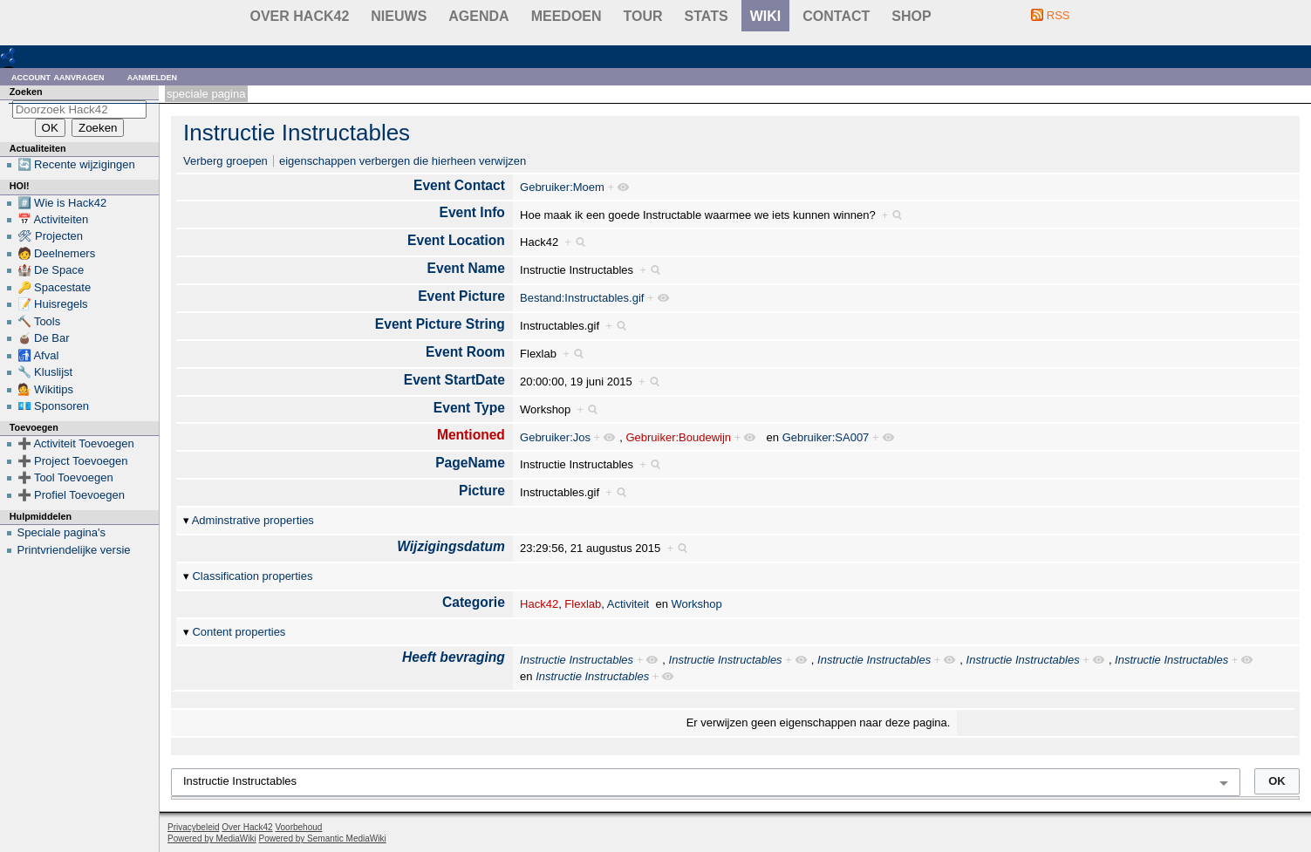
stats (706, 16)
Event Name (466, 268)
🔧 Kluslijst (45, 371)
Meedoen (566, 16)
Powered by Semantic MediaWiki (322, 838)
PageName (470, 462)
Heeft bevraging (453, 657)
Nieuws (399, 16)
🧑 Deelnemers (56, 253)
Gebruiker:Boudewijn (678, 437)
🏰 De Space (51, 269)
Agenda (478, 16)
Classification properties (252, 576)
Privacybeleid (193, 827)
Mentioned (471, 434)
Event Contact (459, 185)
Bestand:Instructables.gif (582, 297)
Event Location (456, 240)
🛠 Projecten (50, 235)
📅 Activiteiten (53, 219)
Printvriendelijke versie (74, 549)
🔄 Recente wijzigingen (76, 164)
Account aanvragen (58, 76)
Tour (643, 16)
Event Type (469, 407)
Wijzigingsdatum (451, 546)
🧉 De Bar (43, 337)
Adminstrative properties (253, 520)
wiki (766, 16)
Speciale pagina (206, 93)
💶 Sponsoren (53, 405)
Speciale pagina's (61, 532)
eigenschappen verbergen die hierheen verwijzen (402, 160)
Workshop (697, 603)
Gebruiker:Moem (562, 187)
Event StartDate (454, 379)
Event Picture (461, 296)
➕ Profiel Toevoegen (71, 494)
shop (911, 16)
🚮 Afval (38, 355)
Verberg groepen (225, 160)
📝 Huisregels (52, 303)
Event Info (472, 212)
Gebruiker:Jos (555, 437)
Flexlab (582, 603)
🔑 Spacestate (54, 287)
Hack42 (539, 603)
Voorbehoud (298, 827)
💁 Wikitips (45, 389)
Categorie (473, 602)
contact (836, 16)
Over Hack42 (300, 16)
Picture (482, 490)
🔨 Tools (39, 321)
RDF (36, 55)
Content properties (238, 631)
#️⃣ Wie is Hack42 (62, 202)
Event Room (465, 351)
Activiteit (628, 603)
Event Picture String (440, 324)
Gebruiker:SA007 (826, 437)
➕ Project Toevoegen (72, 460)
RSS (1058, 15)
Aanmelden (152, 76)
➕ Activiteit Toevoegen (75, 443)
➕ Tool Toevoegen (65, 477)
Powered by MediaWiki (211, 838)
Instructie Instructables (296, 132)
